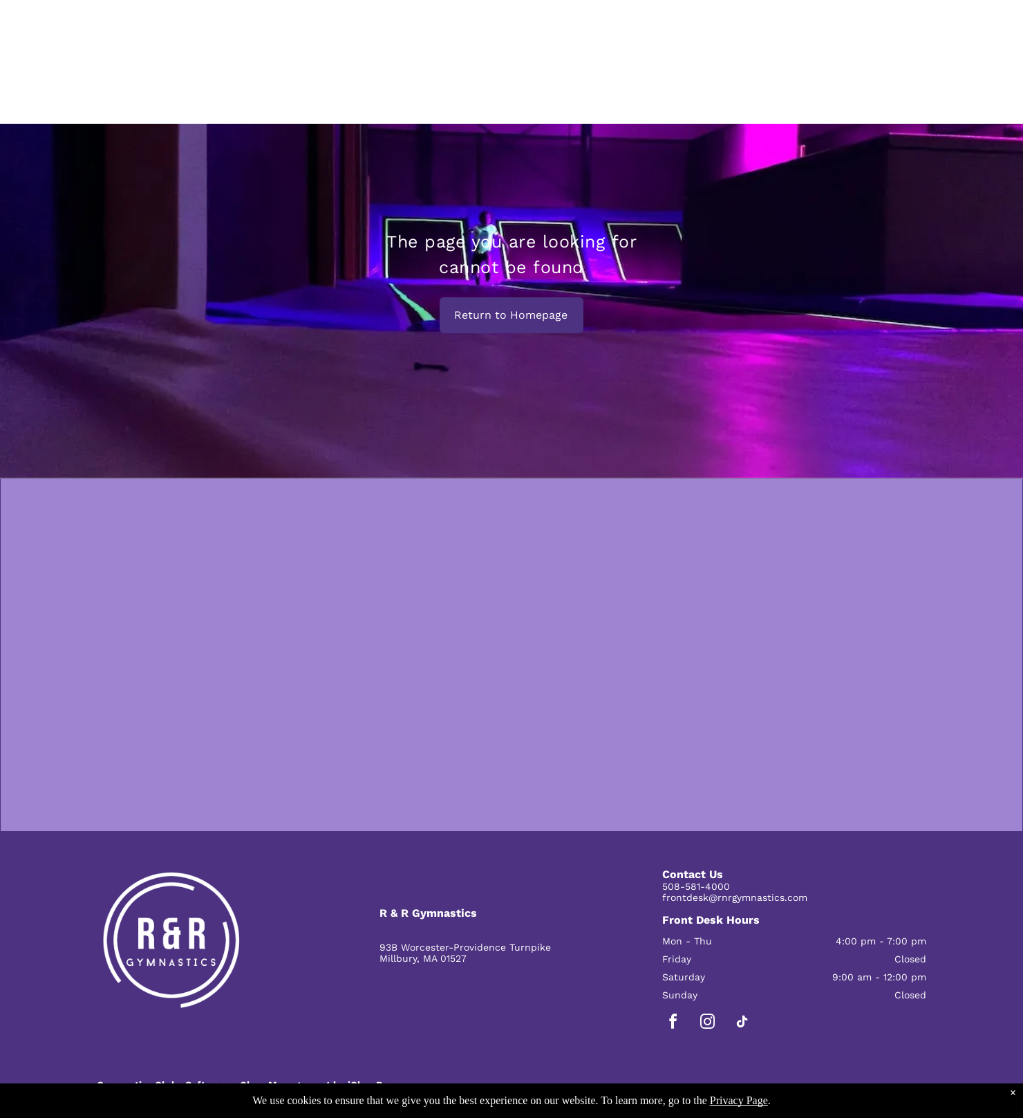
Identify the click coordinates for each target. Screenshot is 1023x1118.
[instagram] (708, 1023)
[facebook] (673, 1023)
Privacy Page (739, 1100)
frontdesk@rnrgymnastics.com (734, 897)
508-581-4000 (696, 886)
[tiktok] (742, 1023)
